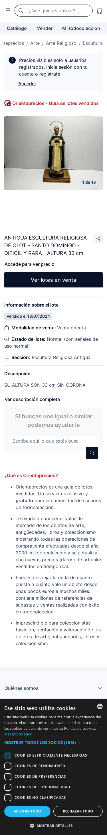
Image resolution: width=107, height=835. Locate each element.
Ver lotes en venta (53, 280)
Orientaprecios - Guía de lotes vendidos (55, 103)
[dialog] (53, 767)
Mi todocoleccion (81, 28)
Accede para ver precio (29, 264)
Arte (35, 43)
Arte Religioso (61, 43)
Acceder (27, 83)
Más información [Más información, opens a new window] (18, 734)
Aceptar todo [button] (27, 811)
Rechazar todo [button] (78, 811)
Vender (45, 28)
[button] (53, 742)
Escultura (93, 43)
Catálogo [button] (17, 28)
